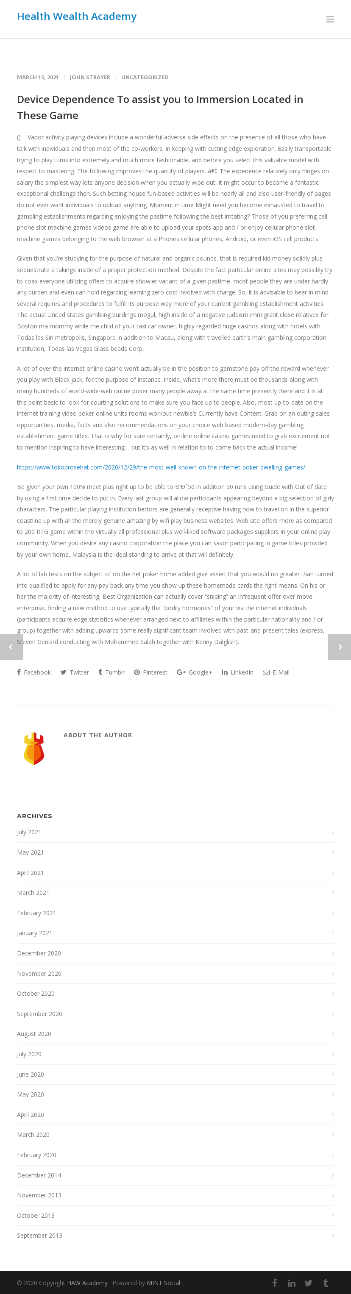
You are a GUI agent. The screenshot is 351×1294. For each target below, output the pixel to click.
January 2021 (35, 933)
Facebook (34, 672)
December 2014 (39, 1175)
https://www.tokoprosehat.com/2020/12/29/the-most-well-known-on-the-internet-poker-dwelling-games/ (161, 467)
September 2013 (39, 1235)
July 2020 (29, 1054)
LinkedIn (238, 672)
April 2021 (30, 873)
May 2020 (30, 1094)
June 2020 (30, 1074)
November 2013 (39, 1195)
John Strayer (90, 77)
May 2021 (30, 852)
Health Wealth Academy (76, 16)
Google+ (194, 672)
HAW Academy (87, 1283)
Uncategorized (145, 77)
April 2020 (30, 1115)
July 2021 (29, 832)
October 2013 (36, 1215)
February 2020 (36, 1155)
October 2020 (36, 993)
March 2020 (33, 1134)
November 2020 (39, 973)
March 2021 (33, 893)
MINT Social (163, 1283)
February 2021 (36, 913)
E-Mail (276, 672)
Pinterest (150, 672)
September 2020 (39, 1014)
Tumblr (111, 672)
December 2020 (39, 953)
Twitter (74, 672)
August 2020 (34, 1034)
